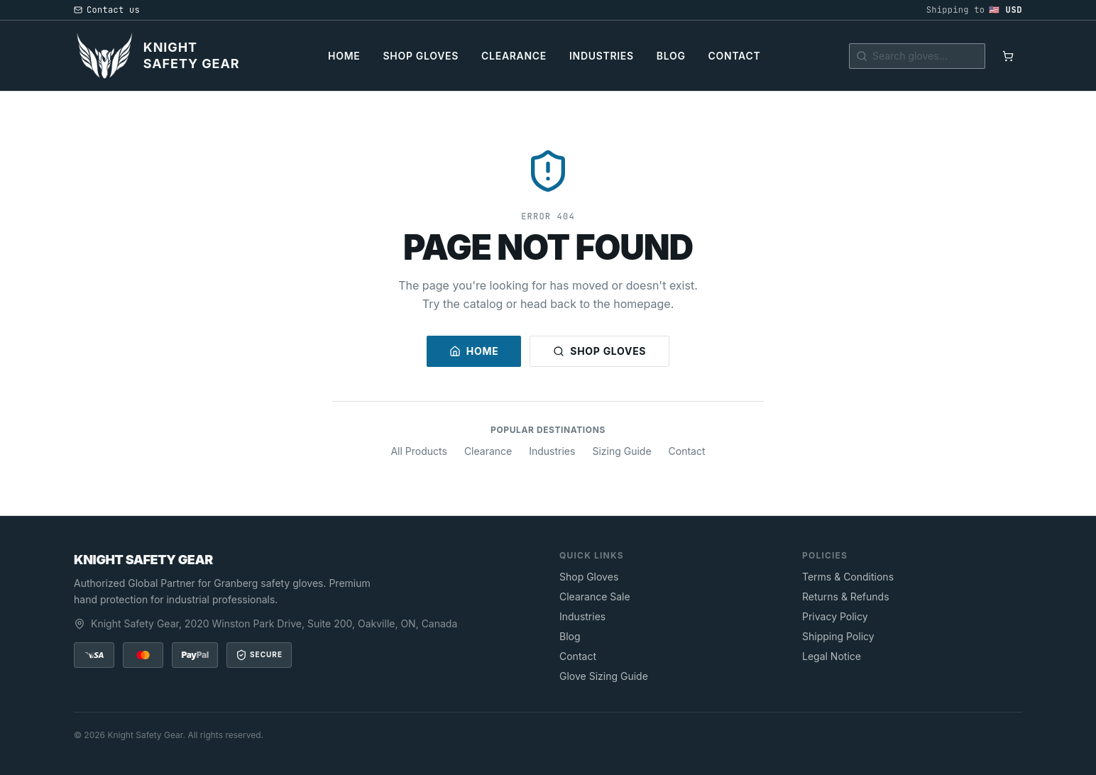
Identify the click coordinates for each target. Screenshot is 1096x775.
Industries (601, 56)
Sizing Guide (621, 451)
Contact (734, 56)
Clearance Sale (594, 596)
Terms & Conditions (848, 577)
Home (344, 56)
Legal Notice (831, 656)
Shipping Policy (838, 636)
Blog (671, 56)
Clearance (514, 56)
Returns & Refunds (845, 596)
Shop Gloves (421, 56)
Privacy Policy (835, 616)
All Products (418, 451)
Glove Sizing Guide (603, 676)
